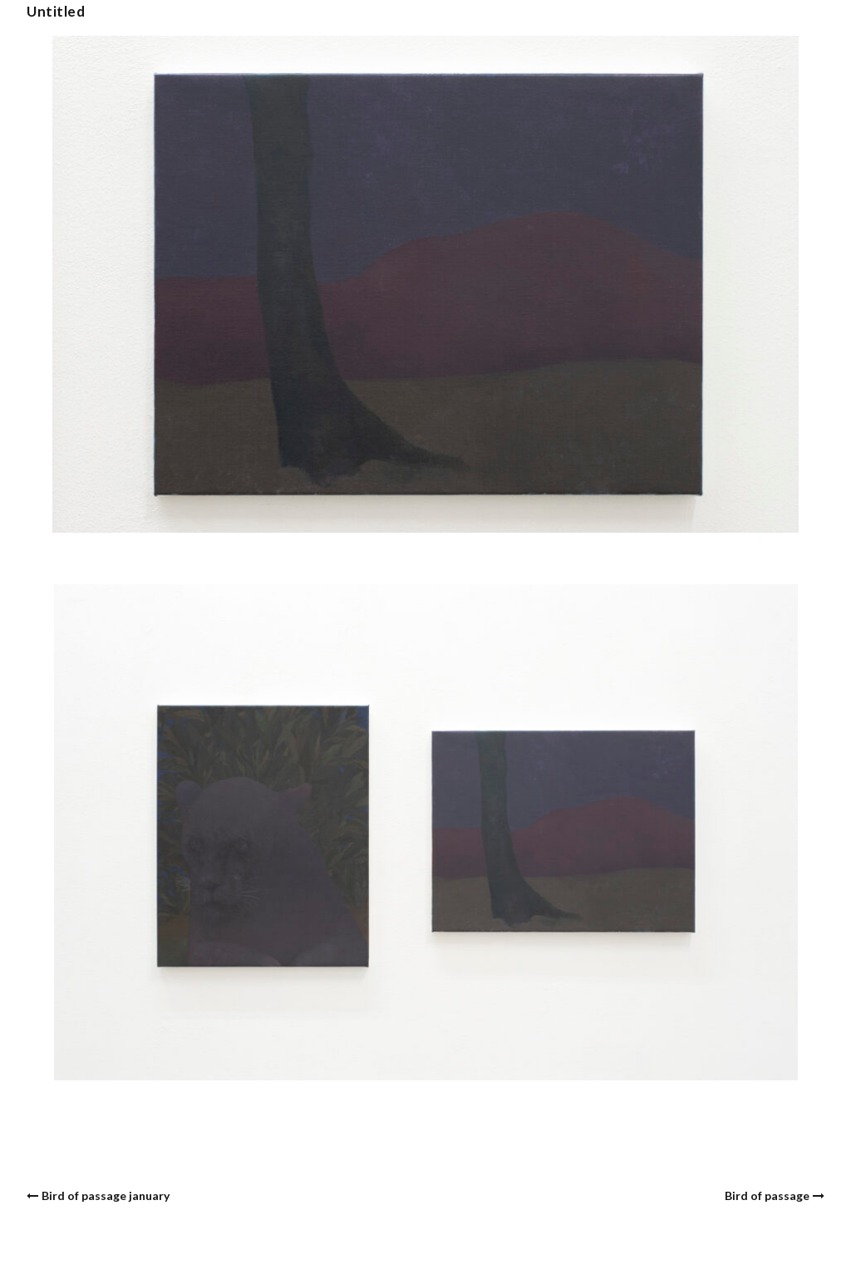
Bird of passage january (106, 1195)
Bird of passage (767, 1195)
